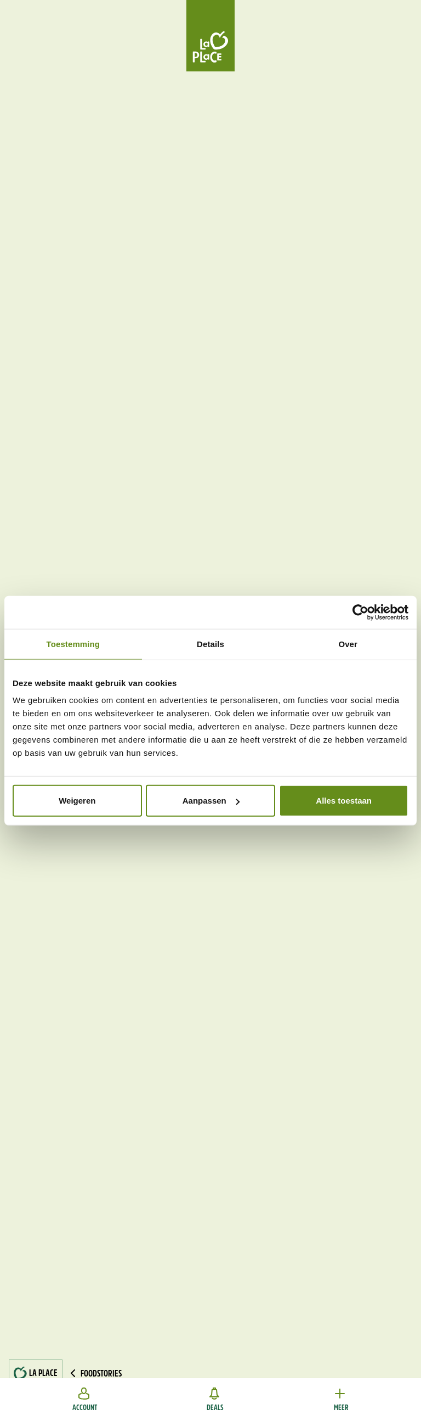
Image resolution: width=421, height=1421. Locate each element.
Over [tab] (347, 643)
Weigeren (77, 800)
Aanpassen (211, 800)
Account (84, 1399)
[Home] (210, 35)
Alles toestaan (344, 800)
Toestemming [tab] (73, 643)
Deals (215, 1399)
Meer (341, 1399)
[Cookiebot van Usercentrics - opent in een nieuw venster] (360, 612)
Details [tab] (210, 643)
